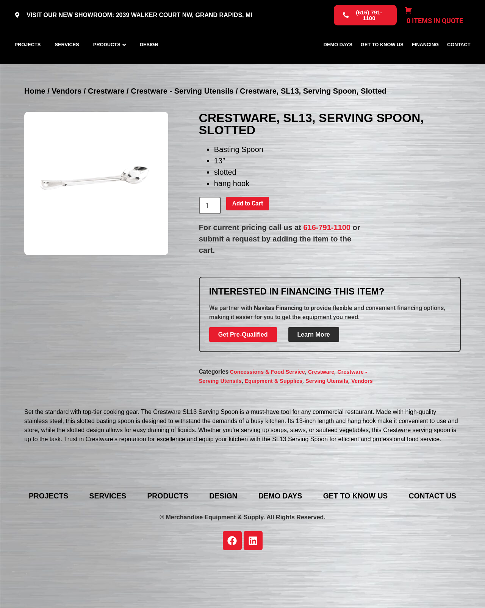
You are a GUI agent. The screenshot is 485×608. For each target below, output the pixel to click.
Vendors (66, 125)
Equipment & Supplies (274, 414)
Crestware (106, 125)
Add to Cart (247, 237)
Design (149, 61)
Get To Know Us (382, 61)
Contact (459, 61)
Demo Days (338, 61)
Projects (27, 61)
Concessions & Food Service (267, 405)
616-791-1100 (326, 261)
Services (67, 61)
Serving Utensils (326, 414)
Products (106, 61)
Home (34, 125)
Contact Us (248, 540)
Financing (425, 61)
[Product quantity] (210, 239)
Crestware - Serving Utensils (182, 125)
